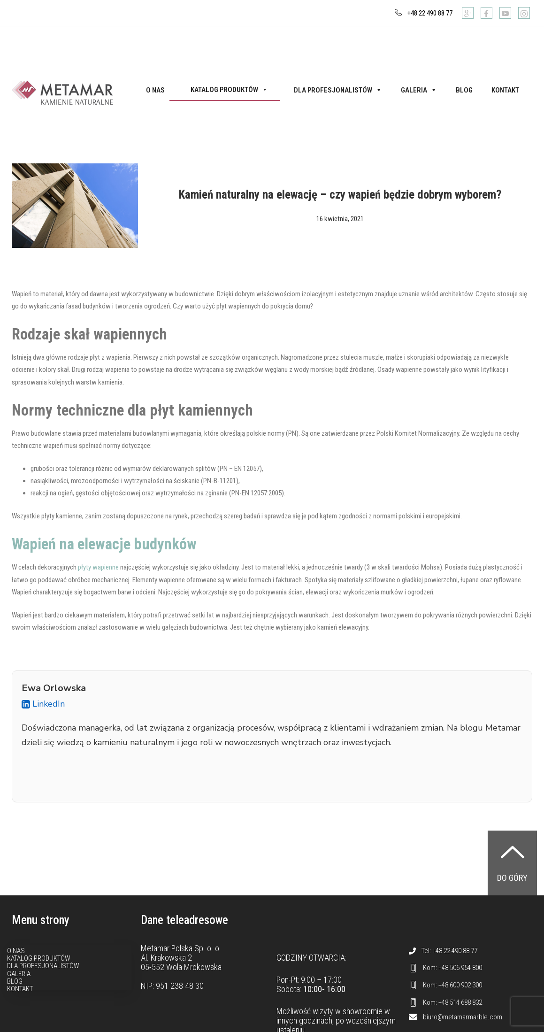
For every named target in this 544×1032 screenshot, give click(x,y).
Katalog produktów (229, 89)
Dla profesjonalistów (338, 90)
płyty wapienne (98, 567)
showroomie (363, 1011)
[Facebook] (486, 13)
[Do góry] (512, 851)
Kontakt (505, 90)
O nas (155, 90)
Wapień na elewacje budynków (105, 544)
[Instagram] (524, 13)
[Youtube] (505, 13)
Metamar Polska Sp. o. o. (181, 948)
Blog (464, 90)
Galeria (419, 90)
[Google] (468, 13)
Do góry (512, 878)
